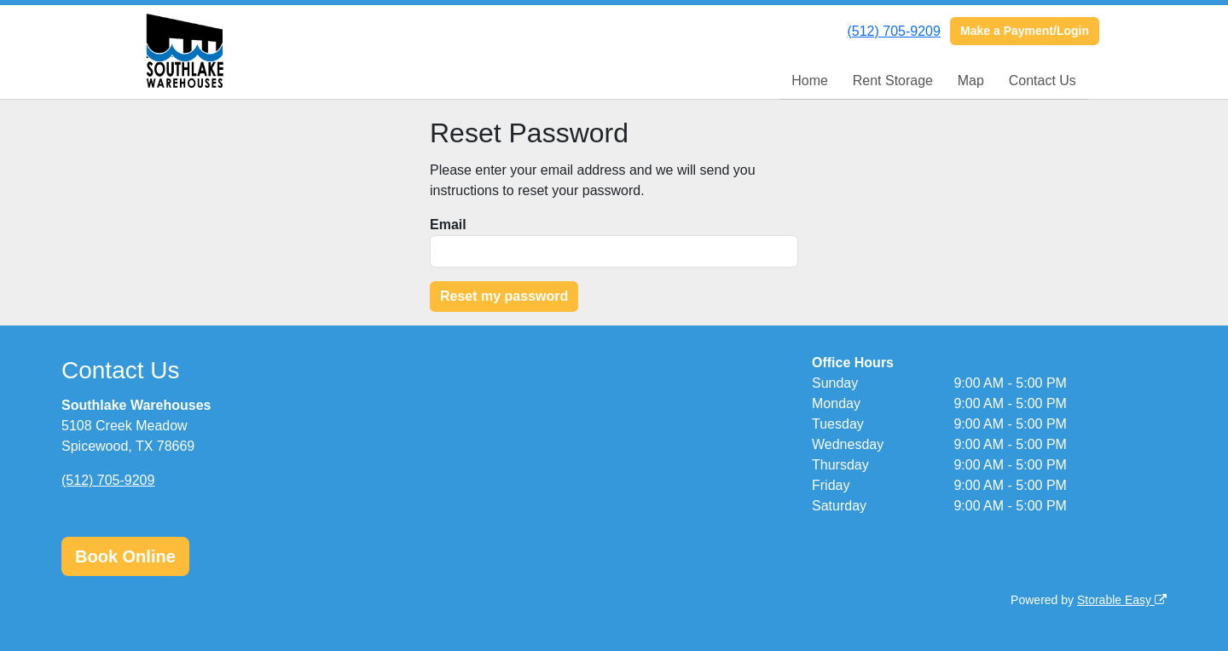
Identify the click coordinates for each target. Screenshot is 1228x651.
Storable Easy (1122, 600)
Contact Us (1042, 80)
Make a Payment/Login (1024, 30)
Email (448, 224)
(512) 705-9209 (893, 31)
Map (971, 80)
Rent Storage (893, 80)
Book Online (125, 556)
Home (809, 80)
